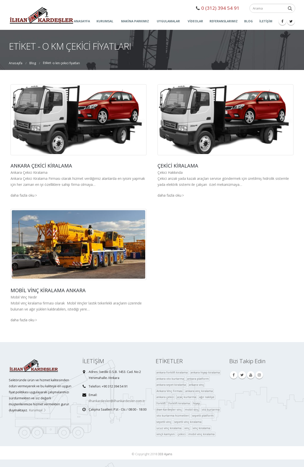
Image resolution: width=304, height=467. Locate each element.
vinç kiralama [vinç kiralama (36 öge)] (201, 428)
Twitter (242, 375)
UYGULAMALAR (168, 21)
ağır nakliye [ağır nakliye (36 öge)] (206, 397)
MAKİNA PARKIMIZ (135, 21)
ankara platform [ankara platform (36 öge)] (198, 378)
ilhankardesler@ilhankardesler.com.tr (117, 401)
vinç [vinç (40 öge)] (187, 428)
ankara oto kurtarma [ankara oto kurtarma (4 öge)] (170, 378)
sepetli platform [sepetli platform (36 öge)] (203, 415)
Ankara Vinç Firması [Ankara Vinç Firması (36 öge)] (169, 391)
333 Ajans (165, 454)
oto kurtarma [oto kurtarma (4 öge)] (211, 409)
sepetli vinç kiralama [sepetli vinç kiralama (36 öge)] (187, 422)
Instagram (259, 375)
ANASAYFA (82, 21)
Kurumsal (37, 410)
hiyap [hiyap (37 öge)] (196, 403)
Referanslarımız (224, 21)
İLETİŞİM (265, 21)
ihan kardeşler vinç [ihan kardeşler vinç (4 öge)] (169, 409)
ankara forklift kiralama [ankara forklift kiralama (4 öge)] (172, 372)
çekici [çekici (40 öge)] (181, 434)
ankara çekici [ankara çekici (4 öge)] (165, 397)
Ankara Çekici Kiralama (41, 165)
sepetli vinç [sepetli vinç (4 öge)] (164, 422)
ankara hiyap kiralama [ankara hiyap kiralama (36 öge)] (205, 372)
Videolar (195, 21)
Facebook (233, 375)
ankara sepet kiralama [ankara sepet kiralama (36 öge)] (171, 384)
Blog (248, 21)
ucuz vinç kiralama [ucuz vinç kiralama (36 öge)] (169, 428)
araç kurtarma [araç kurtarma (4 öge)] (186, 397)
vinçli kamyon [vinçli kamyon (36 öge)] (166, 434)
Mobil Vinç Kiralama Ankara (48, 290)
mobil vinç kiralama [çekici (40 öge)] (201, 434)
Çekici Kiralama (178, 165)
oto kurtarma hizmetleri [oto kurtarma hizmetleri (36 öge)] (173, 415)
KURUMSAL (104, 21)
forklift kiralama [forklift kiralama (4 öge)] (179, 403)
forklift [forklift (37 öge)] (161, 403)
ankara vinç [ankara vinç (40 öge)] (196, 384)
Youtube (251, 375)
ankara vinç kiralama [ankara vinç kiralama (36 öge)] (199, 391)
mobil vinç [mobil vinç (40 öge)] (192, 409)
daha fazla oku (24, 195)
